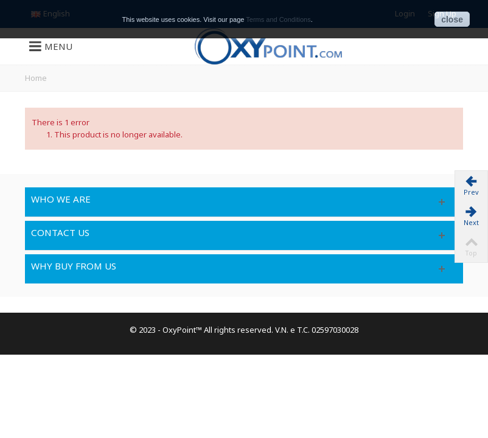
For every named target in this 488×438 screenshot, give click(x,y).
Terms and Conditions (278, 19)
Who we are (61, 198)
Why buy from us (73, 265)
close (452, 19)
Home (36, 77)
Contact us (60, 232)
